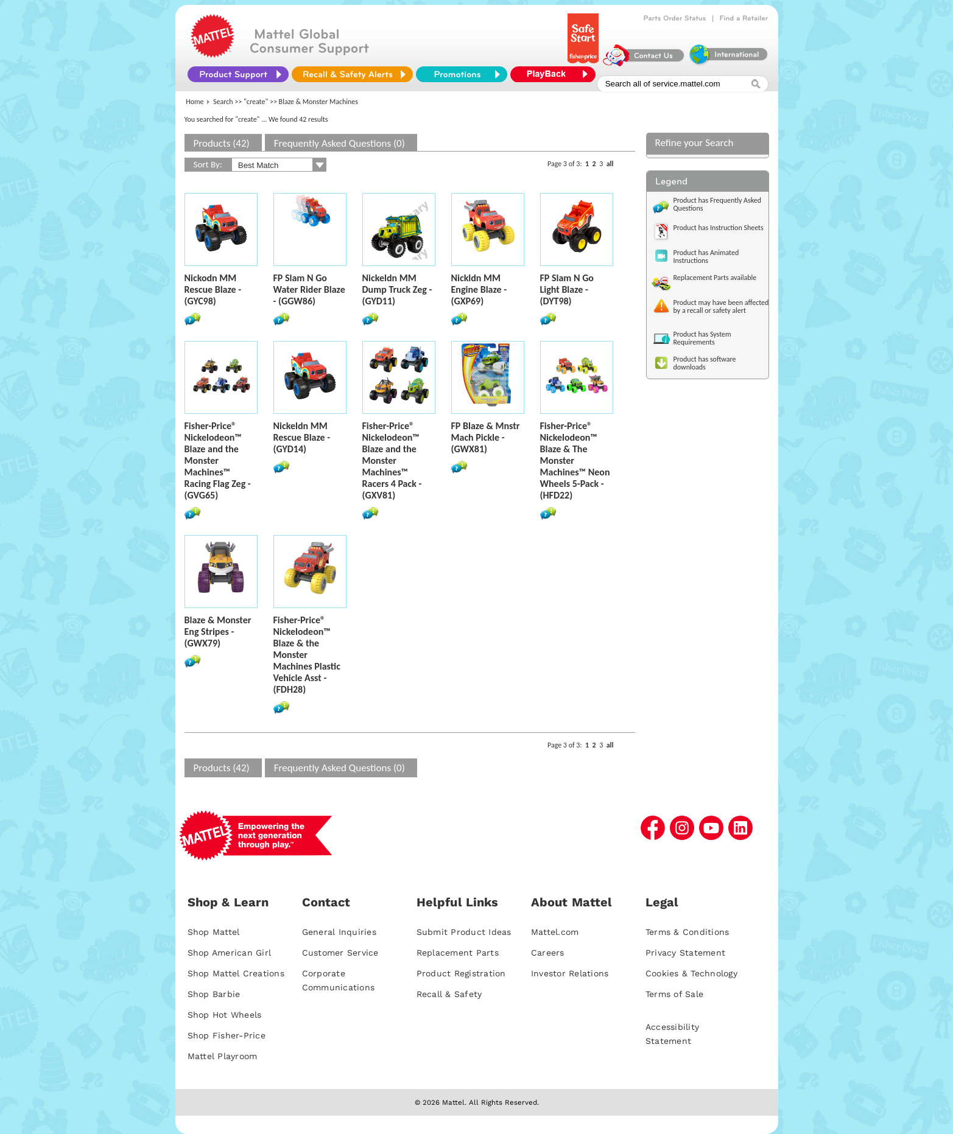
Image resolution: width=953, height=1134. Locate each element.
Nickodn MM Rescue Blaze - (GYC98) (213, 289)
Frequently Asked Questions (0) (339, 143)
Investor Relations (570, 973)
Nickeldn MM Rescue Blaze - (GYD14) (302, 437)
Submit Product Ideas (464, 932)
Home (194, 101)
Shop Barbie (214, 994)
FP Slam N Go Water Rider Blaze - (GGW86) (309, 289)
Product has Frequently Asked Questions (717, 204)
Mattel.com (555, 932)
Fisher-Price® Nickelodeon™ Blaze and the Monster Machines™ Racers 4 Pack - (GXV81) (392, 460)
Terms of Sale (674, 994)
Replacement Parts (458, 952)
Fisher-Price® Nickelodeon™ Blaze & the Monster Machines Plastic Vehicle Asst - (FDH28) (306, 654)
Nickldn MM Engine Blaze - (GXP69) (479, 289)
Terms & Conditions (687, 932)
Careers (547, 952)
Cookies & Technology (691, 973)
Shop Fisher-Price (227, 1035)
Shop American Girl (230, 952)
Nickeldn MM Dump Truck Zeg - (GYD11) (397, 289)
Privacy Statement (685, 952)
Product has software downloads (704, 363)
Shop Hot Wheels (225, 1015)
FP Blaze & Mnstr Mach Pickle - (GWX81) (485, 437)
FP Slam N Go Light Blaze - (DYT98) (567, 289)
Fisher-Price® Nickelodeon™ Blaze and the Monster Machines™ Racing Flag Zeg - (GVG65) (218, 460)
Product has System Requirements (702, 338)
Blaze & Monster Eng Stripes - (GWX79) (218, 631)
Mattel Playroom (223, 1056)
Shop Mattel (214, 932)
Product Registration (461, 973)
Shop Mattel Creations (236, 973)
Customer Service (340, 952)
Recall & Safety (449, 994)
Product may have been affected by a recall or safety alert (721, 306)
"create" (256, 101)
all (610, 163)
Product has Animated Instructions (706, 256)
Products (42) (222, 143)
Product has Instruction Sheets (718, 227)
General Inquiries (339, 932)
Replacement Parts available (715, 277)
